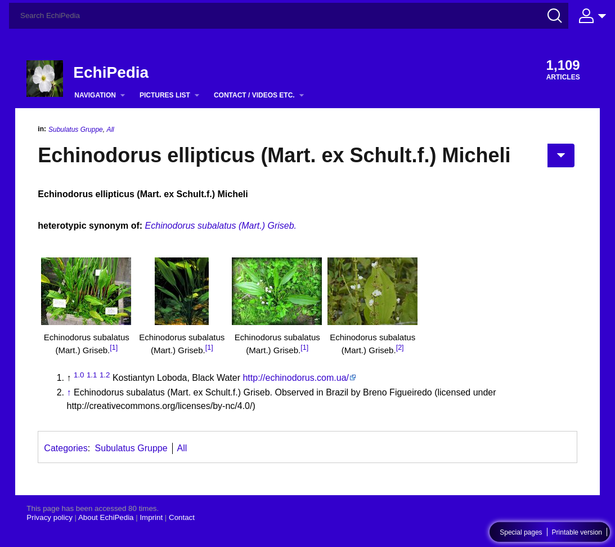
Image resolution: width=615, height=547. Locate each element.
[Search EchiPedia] (288, 16)
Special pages (521, 532)
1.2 (105, 375)
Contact (182, 517)
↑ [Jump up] (69, 392)
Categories (65, 448)
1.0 (79, 375)
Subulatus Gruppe (75, 130)
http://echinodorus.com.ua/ (296, 378)
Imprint (151, 517)
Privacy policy (49, 517)
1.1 (92, 375)
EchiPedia (111, 72)
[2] (400, 348)
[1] (114, 348)
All (110, 130)
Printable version (577, 532)
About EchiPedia (106, 517)
